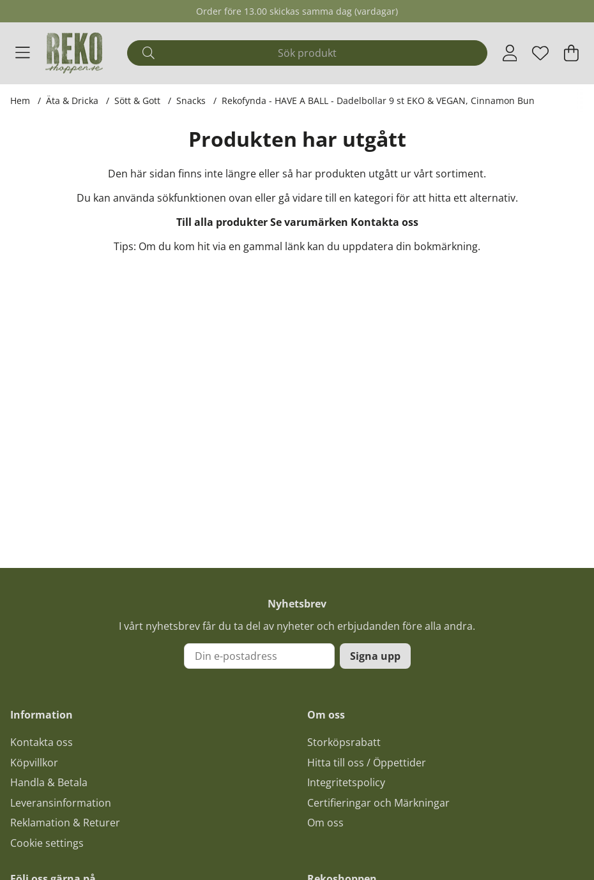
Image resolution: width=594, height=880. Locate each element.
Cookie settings (47, 843)
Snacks (191, 100)
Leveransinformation (60, 803)
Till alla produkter (222, 222)
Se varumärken (309, 222)
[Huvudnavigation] (22, 53)
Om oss (325, 823)
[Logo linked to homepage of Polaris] (74, 53)
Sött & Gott (137, 100)
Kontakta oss (384, 222)
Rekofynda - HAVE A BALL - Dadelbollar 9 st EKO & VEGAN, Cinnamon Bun (378, 100)
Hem (20, 100)
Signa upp (375, 656)
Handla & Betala (49, 782)
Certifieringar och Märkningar (378, 803)
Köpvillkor (34, 763)
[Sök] (307, 53)
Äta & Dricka (72, 100)
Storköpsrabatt (344, 742)
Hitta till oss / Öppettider (366, 763)
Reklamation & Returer (65, 823)
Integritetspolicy (346, 782)
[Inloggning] (510, 53)
